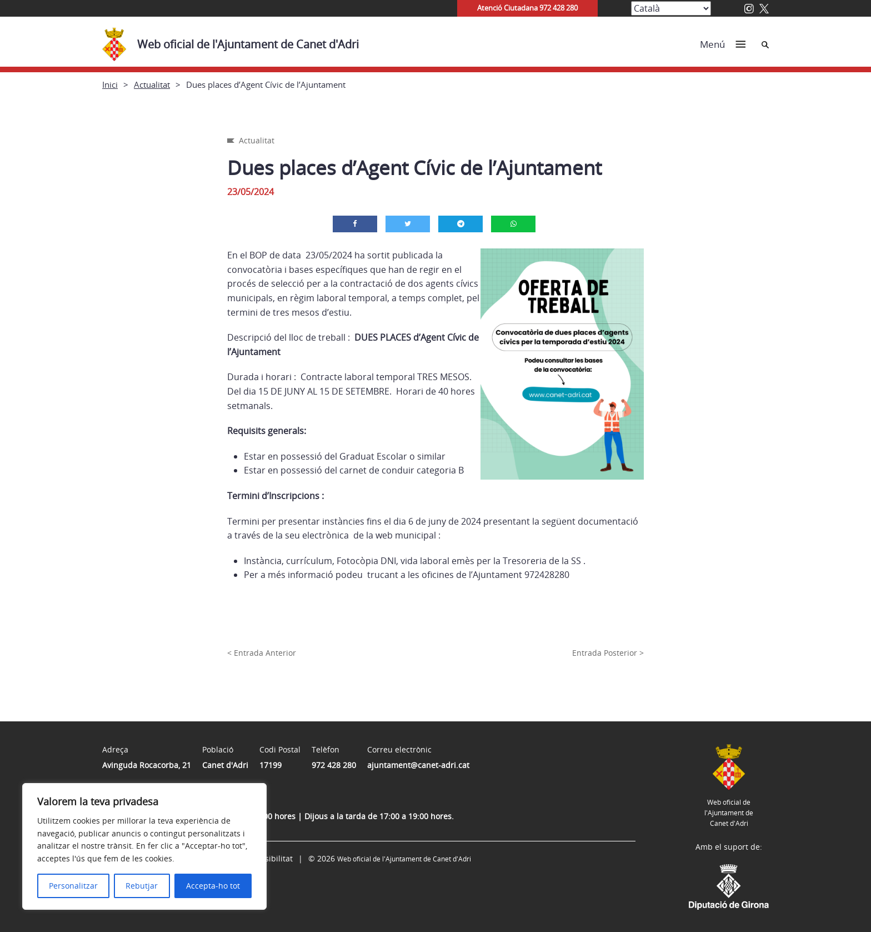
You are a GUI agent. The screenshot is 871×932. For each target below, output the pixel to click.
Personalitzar (73, 885)
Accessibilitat (268, 858)
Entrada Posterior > (608, 652)
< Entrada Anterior (261, 652)
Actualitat (152, 84)
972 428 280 (334, 765)
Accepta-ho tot (213, 885)
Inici (110, 84)
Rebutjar (142, 885)
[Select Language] (671, 8)
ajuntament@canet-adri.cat (418, 765)
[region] (144, 846)
